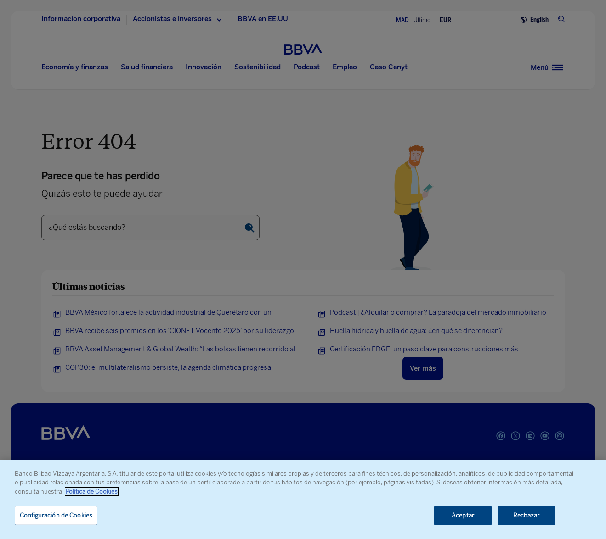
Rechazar (526, 515)
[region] (303, 499)
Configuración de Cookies (56, 515)
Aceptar (463, 515)
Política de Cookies (92, 491)
